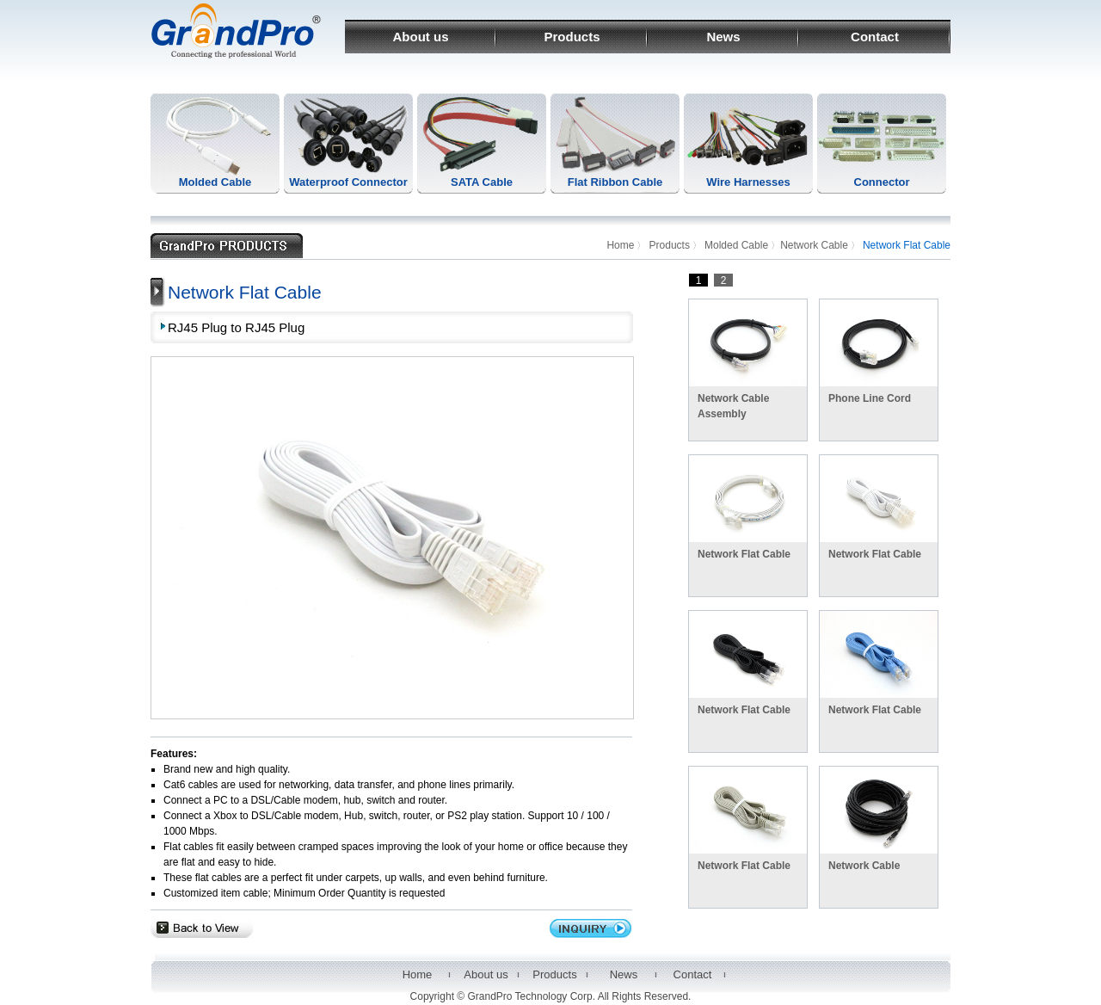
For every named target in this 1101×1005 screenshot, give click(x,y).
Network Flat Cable (744, 554)
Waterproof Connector (348, 182)
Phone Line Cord (869, 398)
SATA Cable (482, 182)
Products (572, 36)
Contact (875, 36)
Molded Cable (215, 182)
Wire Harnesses (748, 182)
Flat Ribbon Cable (615, 182)
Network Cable (814, 245)
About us (421, 36)
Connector (882, 182)
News (723, 36)
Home (620, 245)
